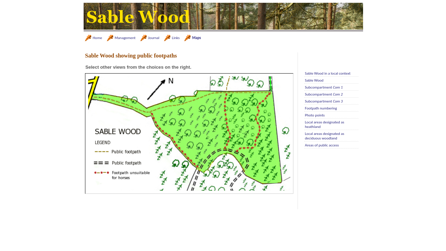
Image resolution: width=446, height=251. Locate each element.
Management (125, 38)
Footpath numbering (321, 108)
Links (175, 38)
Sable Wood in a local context (328, 73)
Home (97, 38)
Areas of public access (322, 145)
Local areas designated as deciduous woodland (324, 135)
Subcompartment (324, 87)
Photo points (315, 115)
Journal (154, 38)
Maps (196, 38)
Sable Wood (314, 80)
